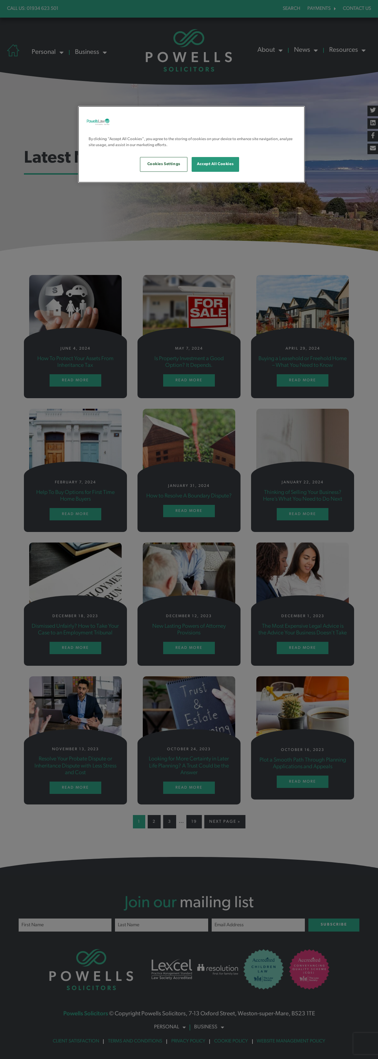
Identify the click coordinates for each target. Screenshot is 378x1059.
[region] (191, 144)
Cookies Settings (163, 164)
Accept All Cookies (215, 164)
